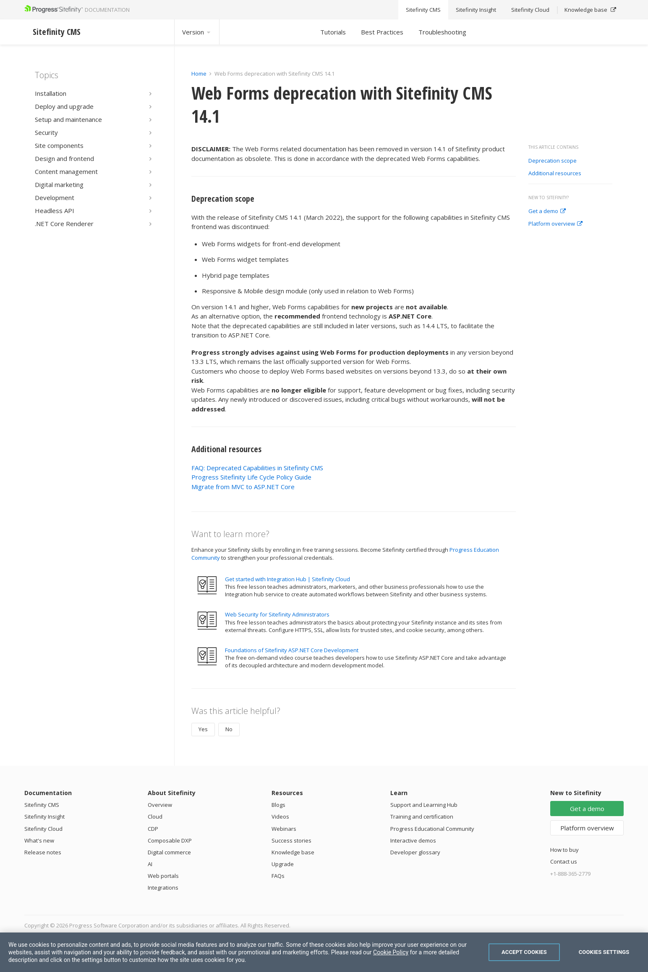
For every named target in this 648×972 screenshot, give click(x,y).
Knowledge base (293, 852)
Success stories (291, 840)
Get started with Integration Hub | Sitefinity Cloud (287, 579)
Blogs (278, 805)
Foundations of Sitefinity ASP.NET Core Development (291, 650)
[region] (324, 952)
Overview (160, 805)
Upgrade (283, 864)
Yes (203, 729)
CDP (153, 828)
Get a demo (547, 211)
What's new (39, 840)
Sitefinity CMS (41, 805)
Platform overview (555, 224)
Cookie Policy (390, 952)
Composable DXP (170, 840)
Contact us (563, 861)
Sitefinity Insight (44, 816)
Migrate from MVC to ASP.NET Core (243, 486)
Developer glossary (415, 852)
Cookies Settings (604, 952)
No (229, 729)
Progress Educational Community (432, 828)
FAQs (278, 876)
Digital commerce (169, 852)
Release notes (42, 852)
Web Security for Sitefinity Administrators (277, 614)
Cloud (155, 816)
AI (150, 864)
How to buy (564, 849)
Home (198, 73)
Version (197, 32)
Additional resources (554, 173)
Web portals (163, 876)
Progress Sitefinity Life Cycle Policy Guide (251, 477)
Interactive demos (413, 840)
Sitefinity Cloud (43, 828)
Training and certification (421, 816)
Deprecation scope (552, 161)
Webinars (284, 828)
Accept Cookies (524, 952)
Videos (280, 816)
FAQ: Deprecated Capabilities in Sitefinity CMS (257, 468)
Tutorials (333, 32)
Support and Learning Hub (423, 805)
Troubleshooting (442, 32)
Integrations (163, 887)
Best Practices (382, 32)
